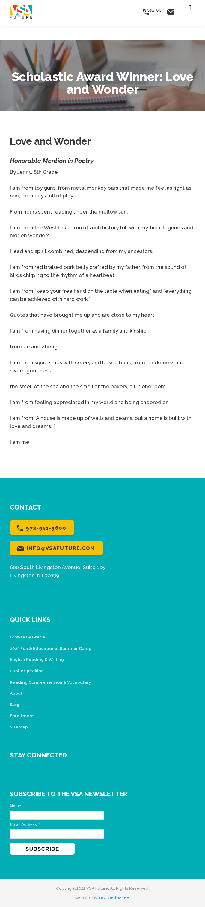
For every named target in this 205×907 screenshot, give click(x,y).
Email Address (25, 824)
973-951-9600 (46, 528)
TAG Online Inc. (114, 897)
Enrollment (22, 715)
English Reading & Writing (37, 659)
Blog (14, 704)
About (16, 693)
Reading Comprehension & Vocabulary (50, 682)
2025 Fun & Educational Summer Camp (50, 648)
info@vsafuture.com (61, 548)
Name (15, 806)
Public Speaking (27, 670)
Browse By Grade (27, 637)
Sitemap (19, 727)
